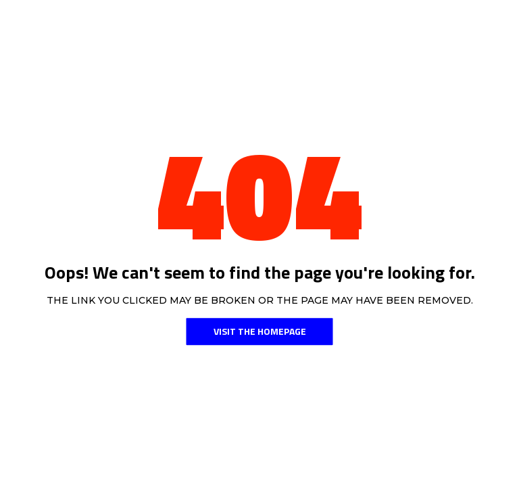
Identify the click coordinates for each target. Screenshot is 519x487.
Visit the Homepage (260, 331)
